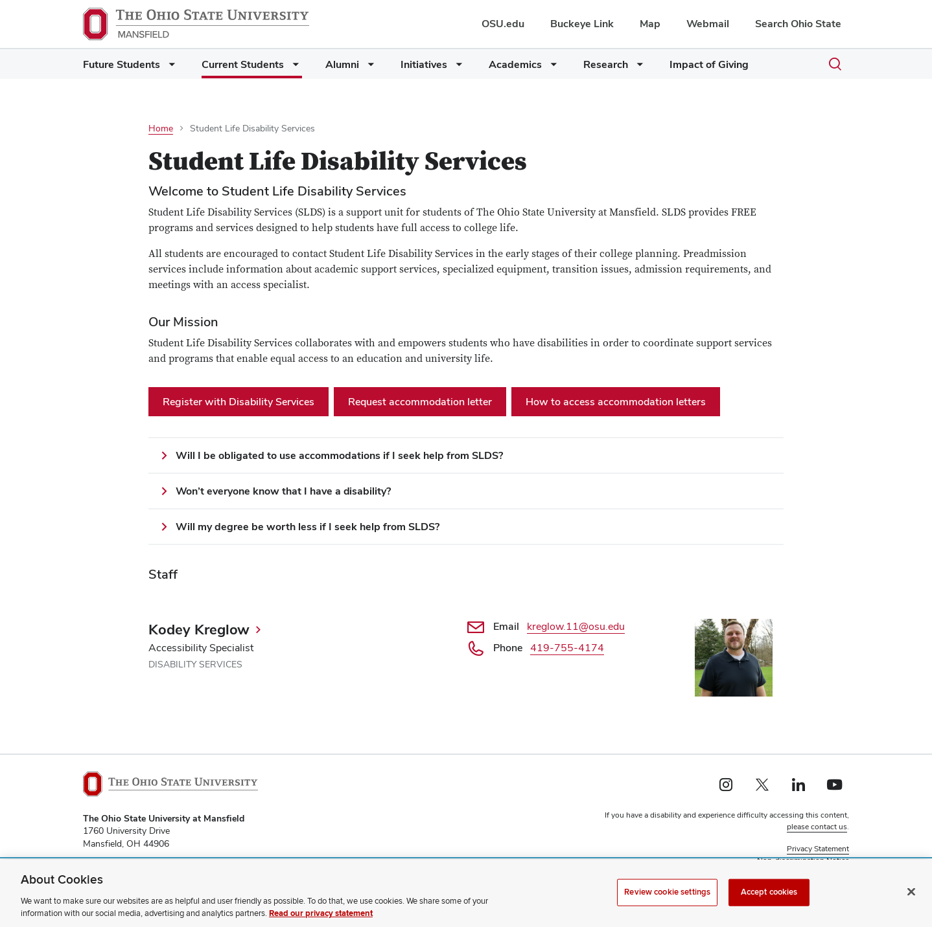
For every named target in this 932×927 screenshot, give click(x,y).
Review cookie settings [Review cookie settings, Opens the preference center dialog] (667, 899)
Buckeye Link (582, 23)
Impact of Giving (709, 64)
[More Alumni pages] (368, 67)
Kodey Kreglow (199, 629)
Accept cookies (769, 899)
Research (605, 64)
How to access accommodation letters (616, 401)
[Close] (911, 899)
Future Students (121, 64)
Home (160, 128)
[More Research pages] (637, 67)
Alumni (342, 64)
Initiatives (424, 64)
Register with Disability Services (238, 401)
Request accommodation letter (420, 401)
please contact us (817, 826)
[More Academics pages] (551, 67)
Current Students (243, 64)
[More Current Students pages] (293, 67)
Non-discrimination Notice (803, 860)
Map (650, 23)
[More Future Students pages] (169, 67)
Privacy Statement (818, 848)
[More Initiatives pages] (456, 67)
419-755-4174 (567, 647)
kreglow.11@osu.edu (576, 626)
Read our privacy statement (321, 921)
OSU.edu (503, 23)
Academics (515, 64)
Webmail (707, 23)
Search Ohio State (798, 23)
